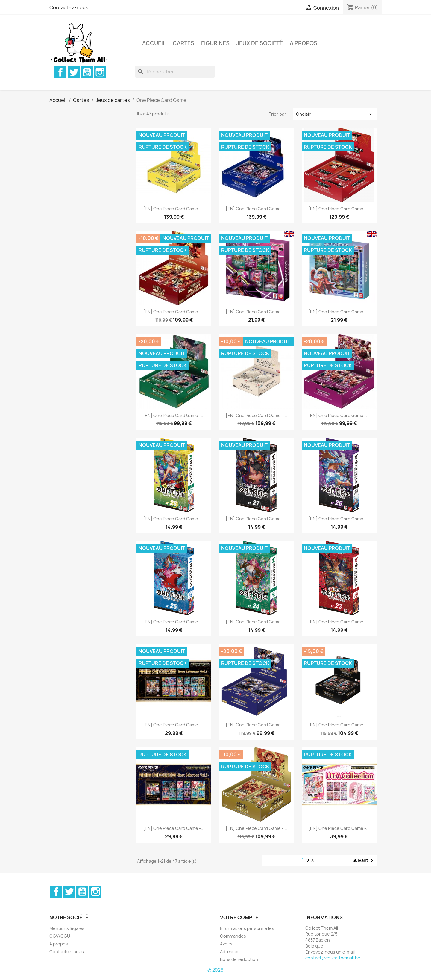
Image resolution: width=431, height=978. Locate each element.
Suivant (363, 860)
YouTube (87, 72)
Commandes (233, 936)
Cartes (183, 43)
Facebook (60, 72)
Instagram (100, 72)
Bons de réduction (239, 959)
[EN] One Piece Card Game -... (173, 208)
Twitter (74, 72)
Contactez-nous (68, 7)
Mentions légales (66, 928)
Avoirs (226, 944)
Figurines (215, 43)
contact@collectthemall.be (332, 958)
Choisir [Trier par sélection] (335, 114)
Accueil (154, 43)
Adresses (230, 951)
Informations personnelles (247, 928)
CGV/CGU (59, 936)
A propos (303, 43)
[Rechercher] (175, 72)
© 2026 (215, 970)
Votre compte (239, 917)
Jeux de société (259, 43)
